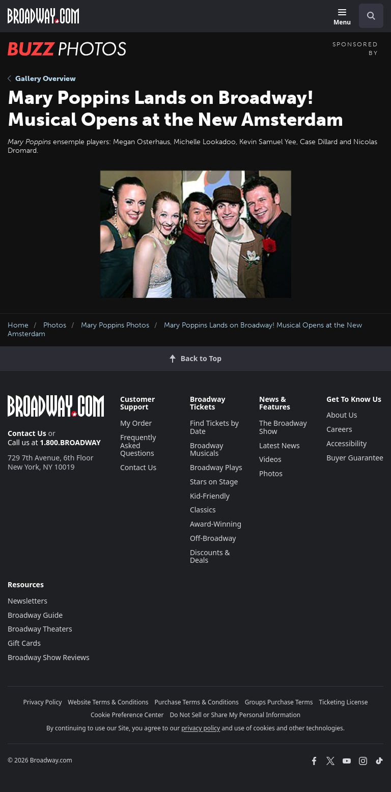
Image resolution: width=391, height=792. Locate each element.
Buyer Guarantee (354, 457)
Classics (203, 509)
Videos (270, 459)
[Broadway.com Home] (43, 15)
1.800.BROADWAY (70, 442)
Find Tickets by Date (214, 427)
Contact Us (27, 433)
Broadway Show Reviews (49, 657)
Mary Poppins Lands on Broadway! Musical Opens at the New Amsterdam (185, 329)
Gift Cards (24, 643)
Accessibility (346, 443)
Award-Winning (215, 524)
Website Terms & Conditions (108, 702)
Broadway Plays (216, 467)
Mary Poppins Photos (115, 325)
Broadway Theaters (40, 629)
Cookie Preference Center (127, 715)
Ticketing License (343, 702)
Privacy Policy (42, 702)
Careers (339, 429)
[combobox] (367, 16)
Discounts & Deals (210, 556)
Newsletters (27, 601)
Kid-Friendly (210, 496)
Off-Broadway (213, 538)
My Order (136, 423)
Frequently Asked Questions (138, 445)
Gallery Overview (42, 78)
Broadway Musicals (207, 449)
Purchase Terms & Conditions (197, 702)
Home (18, 325)
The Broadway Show (283, 427)
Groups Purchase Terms (279, 702)
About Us (341, 415)
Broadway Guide (35, 615)
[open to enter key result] (371, 16)
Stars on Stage (214, 481)
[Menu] (342, 17)
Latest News (279, 445)
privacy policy (200, 728)
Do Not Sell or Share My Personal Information (235, 715)
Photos (54, 325)
